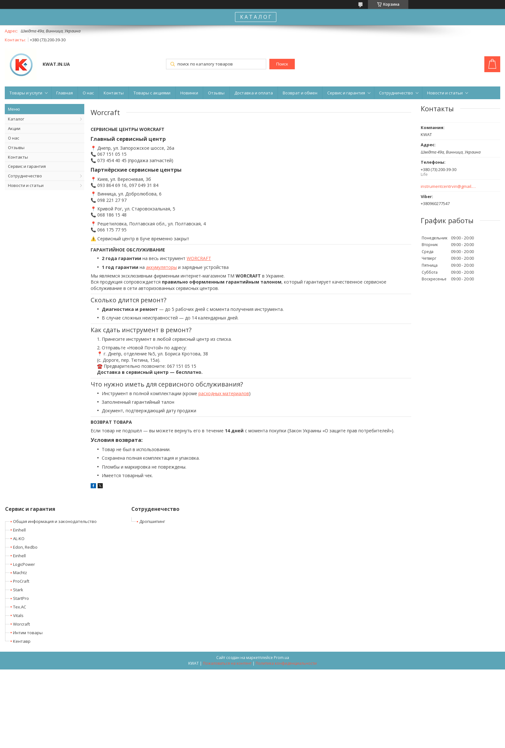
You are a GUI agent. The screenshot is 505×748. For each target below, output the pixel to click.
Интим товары (28, 632)
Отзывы (216, 93)
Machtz (20, 572)
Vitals (18, 615)
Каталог (16, 119)
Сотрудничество (396, 93)
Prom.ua (281, 657)
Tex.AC (19, 607)
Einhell (19, 530)
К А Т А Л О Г (255, 16)
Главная (64, 93)
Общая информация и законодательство (55, 521)
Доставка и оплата (253, 93)
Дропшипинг (152, 521)
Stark (18, 590)
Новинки (189, 93)
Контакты (114, 93)
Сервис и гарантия (346, 93)
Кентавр (22, 641)
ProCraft (21, 581)
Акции (14, 128)
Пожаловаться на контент (227, 663)
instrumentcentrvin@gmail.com (448, 186)
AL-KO (18, 538)
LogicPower (24, 564)
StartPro (21, 598)
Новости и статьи (445, 93)
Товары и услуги (26, 93)
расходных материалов (223, 393)
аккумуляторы (161, 267)
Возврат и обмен (300, 93)
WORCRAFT (199, 258)
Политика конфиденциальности (286, 663)
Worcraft (21, 624)
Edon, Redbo (25, 547)
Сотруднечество (25, 176)
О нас (88, 93)
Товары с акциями (152, 93)
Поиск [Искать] (282, 64)
